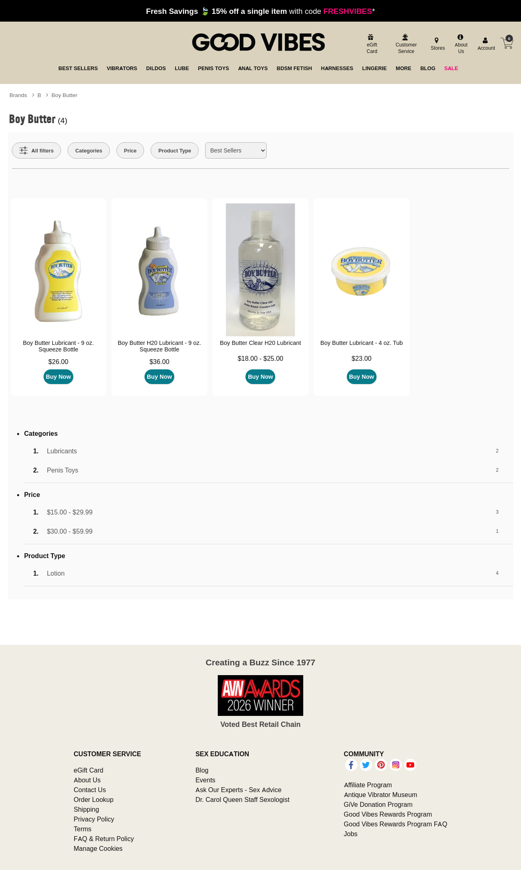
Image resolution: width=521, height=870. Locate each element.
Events (205, 780)
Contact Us (90, 790)
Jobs (351, 834)
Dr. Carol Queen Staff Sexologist (242, 799)
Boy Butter (64, 95)
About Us (87, 780)
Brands (18, 95)
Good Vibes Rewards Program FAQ (395, 824)
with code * (260, 11)
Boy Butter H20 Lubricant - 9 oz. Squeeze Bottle (159, 346)
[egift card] (371, 45)
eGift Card (88, 770)
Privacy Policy (94, 819)
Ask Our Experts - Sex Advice (238, 790)
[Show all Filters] (36, 150)
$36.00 (159, 362)
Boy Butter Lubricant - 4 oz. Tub (361, 343)
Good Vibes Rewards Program (388, 814)
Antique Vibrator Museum (381, 795)
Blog (201, 770)
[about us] (460, 45)
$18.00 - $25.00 (260, 358)
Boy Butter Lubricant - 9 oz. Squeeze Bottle (58, 346)
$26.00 (58, 362)
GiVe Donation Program (378, 804)
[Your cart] (506, 43)
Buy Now (58, 376)
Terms (83, 829)
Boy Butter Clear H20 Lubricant (260, 343)
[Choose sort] (236, 150)
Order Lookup (94, 799)
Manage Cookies (98, 848)
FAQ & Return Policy (104, 839)
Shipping (86, 809)
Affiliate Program (368, 785)
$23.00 (362, 358)
